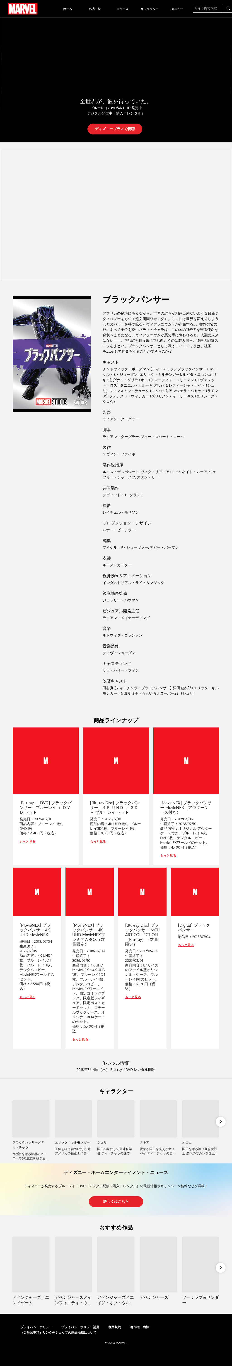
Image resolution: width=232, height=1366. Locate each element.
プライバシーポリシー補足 (80, 1341)
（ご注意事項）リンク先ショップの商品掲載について (58, 1346)
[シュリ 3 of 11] (115, 1126)
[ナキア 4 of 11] (158, 1126)
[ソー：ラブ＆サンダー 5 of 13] (200, 1277)
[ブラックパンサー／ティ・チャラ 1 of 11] (30, 1126)
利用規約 (114, 1341)
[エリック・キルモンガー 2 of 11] (73, 1126)
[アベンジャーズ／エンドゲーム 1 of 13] (30, 1277)
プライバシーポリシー (36, 1341)
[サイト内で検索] (208, 8)
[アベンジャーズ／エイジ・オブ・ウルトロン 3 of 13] (115, 1277)
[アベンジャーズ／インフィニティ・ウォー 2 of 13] (73, 1277)
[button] (114, 137)
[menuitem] (67, 9)
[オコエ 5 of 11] (200, 1126)
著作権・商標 (139, 1341)
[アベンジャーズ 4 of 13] (158, 1277)
